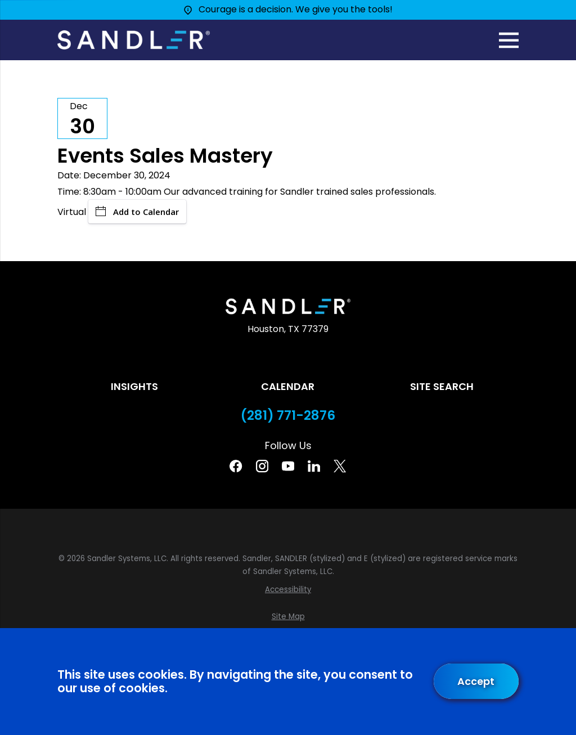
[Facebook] (236, 466)
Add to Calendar (137, 211)
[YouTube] (288, 466)
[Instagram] (262, 466)
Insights (134, 386)
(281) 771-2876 (288, 415)
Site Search (442, 386)
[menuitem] (287, 590)
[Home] (133, 40)
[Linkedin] (314, 466)
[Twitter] (340, 466)
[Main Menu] (509, 40)
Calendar (287, 386)
